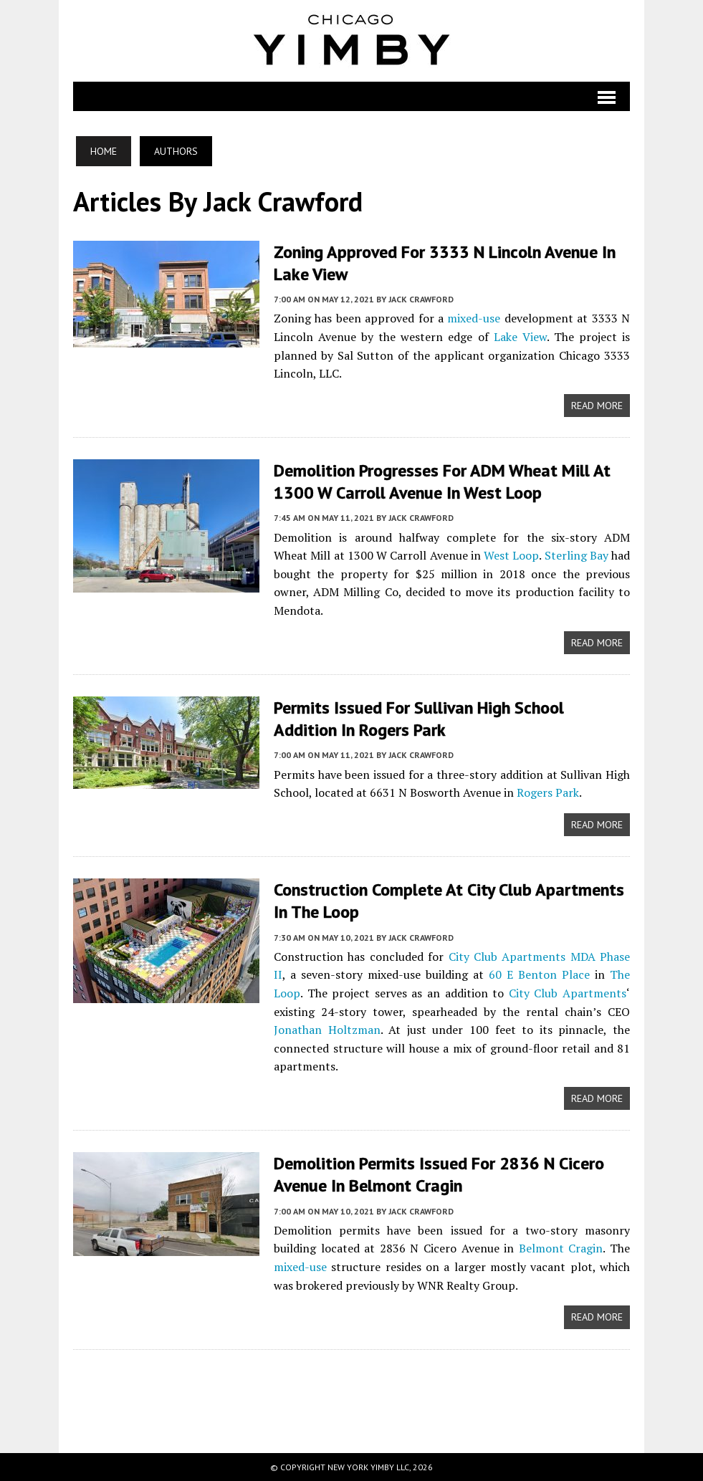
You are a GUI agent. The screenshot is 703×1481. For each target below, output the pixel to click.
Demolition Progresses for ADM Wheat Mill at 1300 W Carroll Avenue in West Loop (442, 481)
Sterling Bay (576, 555)
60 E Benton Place (539, 974)
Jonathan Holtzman (327, 1029)
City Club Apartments (567, 993)
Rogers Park (548, 792)
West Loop (511, 555)
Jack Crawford (421, 299)
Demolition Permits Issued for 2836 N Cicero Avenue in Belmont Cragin (439, 1174)
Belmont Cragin (561, 1248)
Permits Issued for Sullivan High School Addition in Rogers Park (419, 718)
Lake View (520, 337)
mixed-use (473, 318)
